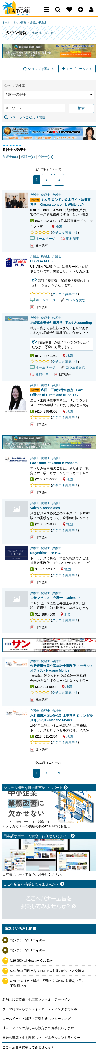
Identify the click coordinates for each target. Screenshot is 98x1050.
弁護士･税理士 (35, 22)
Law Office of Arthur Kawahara (54, 463)
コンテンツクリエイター (28, 941)
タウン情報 (18, 22)
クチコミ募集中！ (65, 233)
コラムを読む (73, 301)
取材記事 (70, 239)
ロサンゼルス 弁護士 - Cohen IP (16, 600)
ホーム (6, 22)
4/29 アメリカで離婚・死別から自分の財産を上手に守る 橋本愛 (47, 984)
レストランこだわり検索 (24, 118)
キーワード (13, 109)
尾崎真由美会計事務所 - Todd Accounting (61, 323)
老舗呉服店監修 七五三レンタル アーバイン (36, 1000)
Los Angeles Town (22, 12)
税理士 (56, 319)
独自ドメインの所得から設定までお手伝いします (38, 1029)
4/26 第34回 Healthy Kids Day (31, 961)
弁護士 (56, 195)
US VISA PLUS (41, 262)
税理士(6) (28, 158)
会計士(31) (45, 158)
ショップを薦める (38, 69)
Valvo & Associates (16, 510)
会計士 (56, 662)
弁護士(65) (10, 158)
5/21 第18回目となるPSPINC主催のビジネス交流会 (47, 971)
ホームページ (42, 239)
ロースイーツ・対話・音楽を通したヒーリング (36, 1019)
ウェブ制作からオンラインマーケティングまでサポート (43, 1010)
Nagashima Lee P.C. (45, 554)
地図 (57, 227)
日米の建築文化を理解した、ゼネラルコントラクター (41, 1038)
